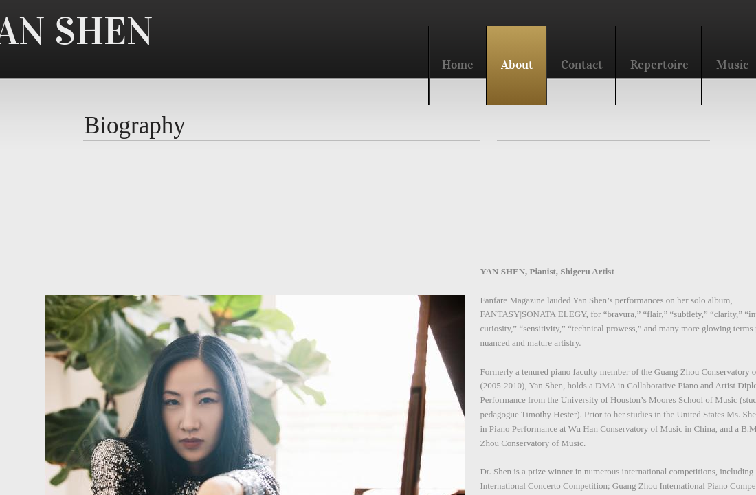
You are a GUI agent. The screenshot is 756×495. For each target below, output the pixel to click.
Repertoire (659, 64)
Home (458, 64)
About (517, 64)
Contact (582, 64)
